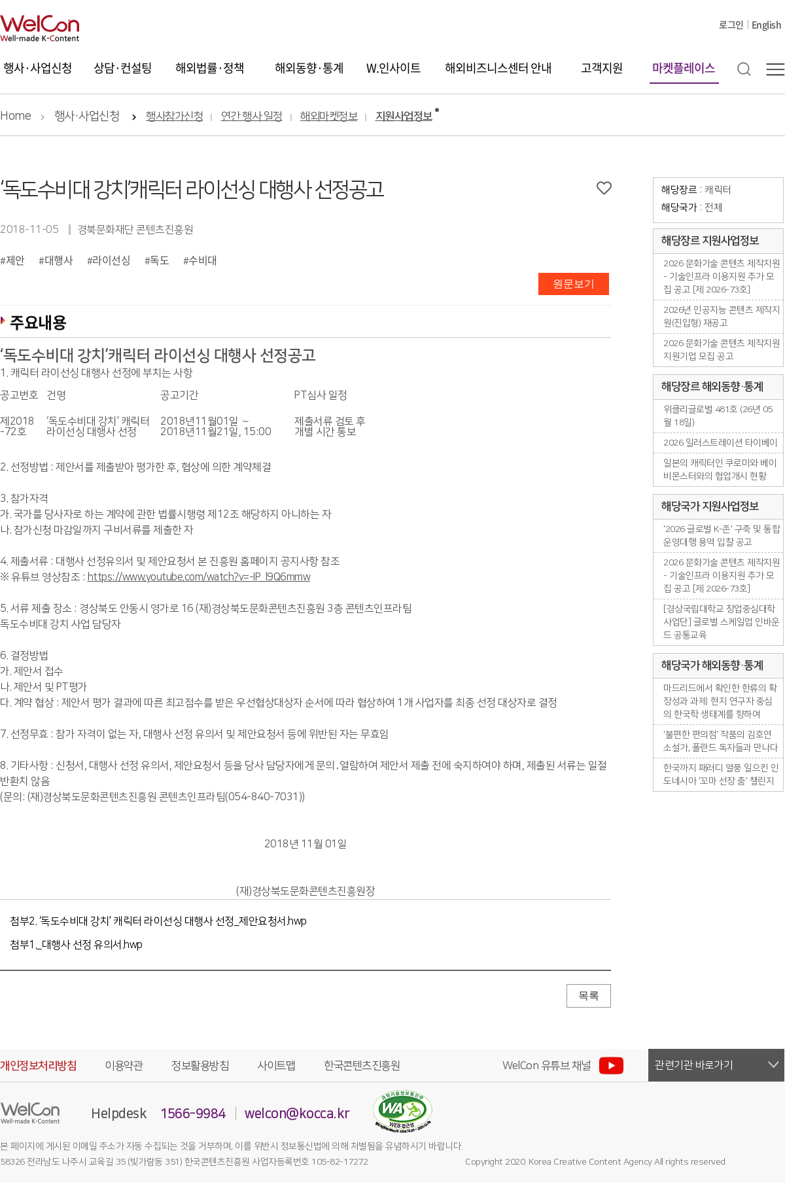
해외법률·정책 (209, 68)
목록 (588, 995)
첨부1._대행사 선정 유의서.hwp (76, 945)
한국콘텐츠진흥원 (362, 1066)
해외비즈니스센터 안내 (498, 68)
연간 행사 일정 (252, 116)
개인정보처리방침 (38, 1066)
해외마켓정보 (328, 116)
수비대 (202, 260)
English (767, 24)
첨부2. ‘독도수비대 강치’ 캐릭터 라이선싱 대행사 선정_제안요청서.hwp (158, 921)
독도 (159, 260)
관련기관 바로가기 (694, 1065)
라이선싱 (111, 260)
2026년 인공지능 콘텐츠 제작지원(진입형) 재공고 (721, 316)
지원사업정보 (403, 116)
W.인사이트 (393, 68)
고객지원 (602, 68)
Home (15, 116)
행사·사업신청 (37, 68)
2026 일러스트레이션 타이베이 (720, 443)
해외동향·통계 (309, 68)
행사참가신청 (174, 116)
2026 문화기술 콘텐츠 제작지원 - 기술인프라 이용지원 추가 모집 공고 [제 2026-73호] (721, 276)
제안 (15, 260)
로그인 (731, 24)
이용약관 (124, 1066)
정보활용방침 (199, 1066)
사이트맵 (276, 1066)
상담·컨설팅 (123, 68)
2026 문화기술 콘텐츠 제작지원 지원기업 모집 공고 (721, 350)
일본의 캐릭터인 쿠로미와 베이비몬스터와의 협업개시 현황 (719, 470)
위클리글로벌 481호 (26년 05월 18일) (718, 416)
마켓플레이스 (683, 68)
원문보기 (574, 283)
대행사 (58, 260)
